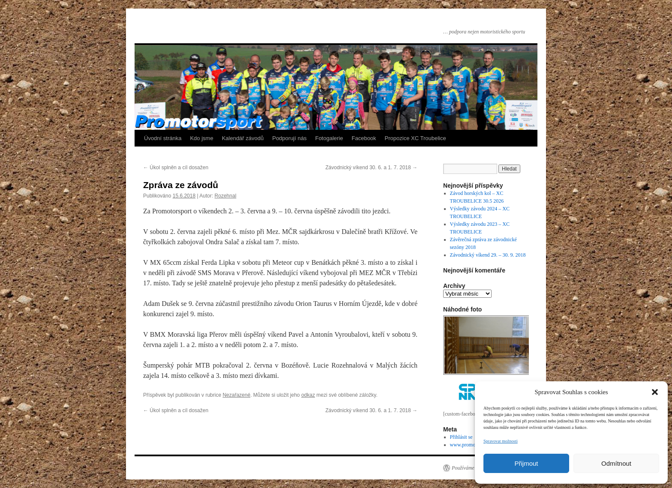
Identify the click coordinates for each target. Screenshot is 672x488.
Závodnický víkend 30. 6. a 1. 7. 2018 (371, 168)
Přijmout (526, 463)
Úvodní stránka (162, 138)
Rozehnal (226, 196)
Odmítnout (616, 463)
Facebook (364, 138)
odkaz (308, 395)
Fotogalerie (329, 138)
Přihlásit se (461, 437)
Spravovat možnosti (500, 441)
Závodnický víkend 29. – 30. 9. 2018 (488, 255)
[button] (655, 392)
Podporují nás (289, 138)
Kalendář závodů (243, 138)
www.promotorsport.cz (474, 445)
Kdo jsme (201, 138)
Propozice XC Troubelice (415, 138)
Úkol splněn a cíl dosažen (175, 168)
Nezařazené (236, 395)
